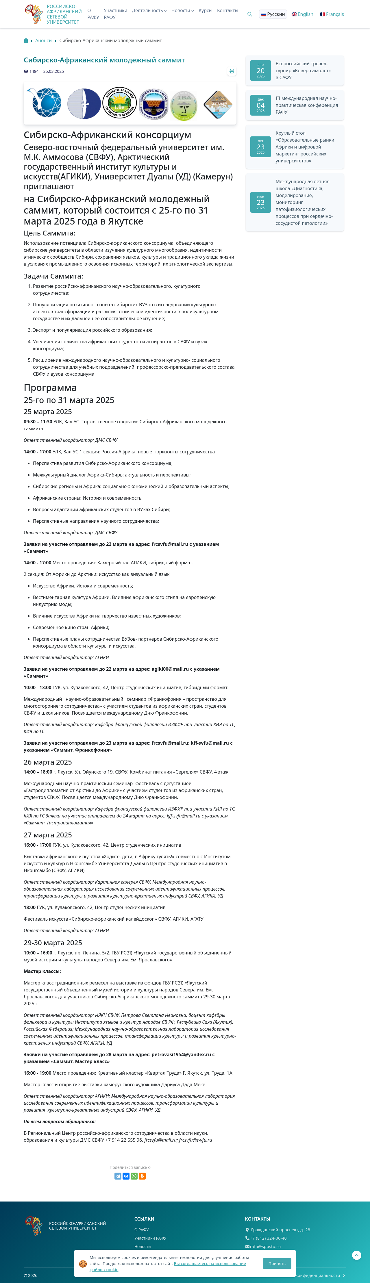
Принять (277, 1263)
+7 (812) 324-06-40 (268, 1238)
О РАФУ (93, 14)
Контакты (227, 10)
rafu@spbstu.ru (265, 1246)
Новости (142, 1246)
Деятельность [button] (149, 10)
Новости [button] (182, 10)
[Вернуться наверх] (356, 1255)
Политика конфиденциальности (310, 1275)
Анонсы (43, 40)
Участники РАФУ (115, 14)
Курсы (205, 10)
